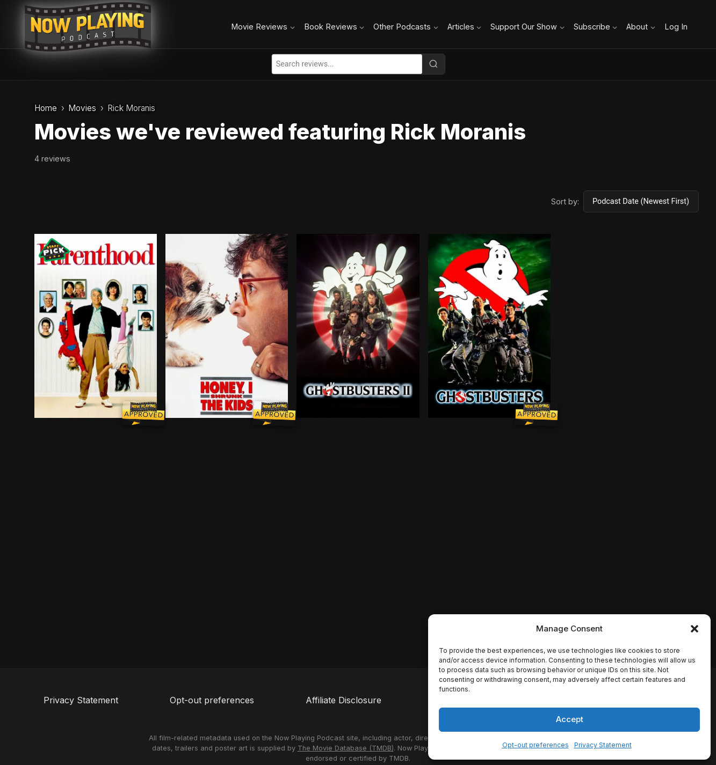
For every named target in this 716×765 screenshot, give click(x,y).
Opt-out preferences (535, 745)
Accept (569, 719)
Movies (82, 108)
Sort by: (565, 201)
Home (45, 108)
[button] (694, 628)
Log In (676, 26)
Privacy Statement (603, 745)
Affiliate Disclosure (343, 700)
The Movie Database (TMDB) (346, 748)
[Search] (433, 64)
